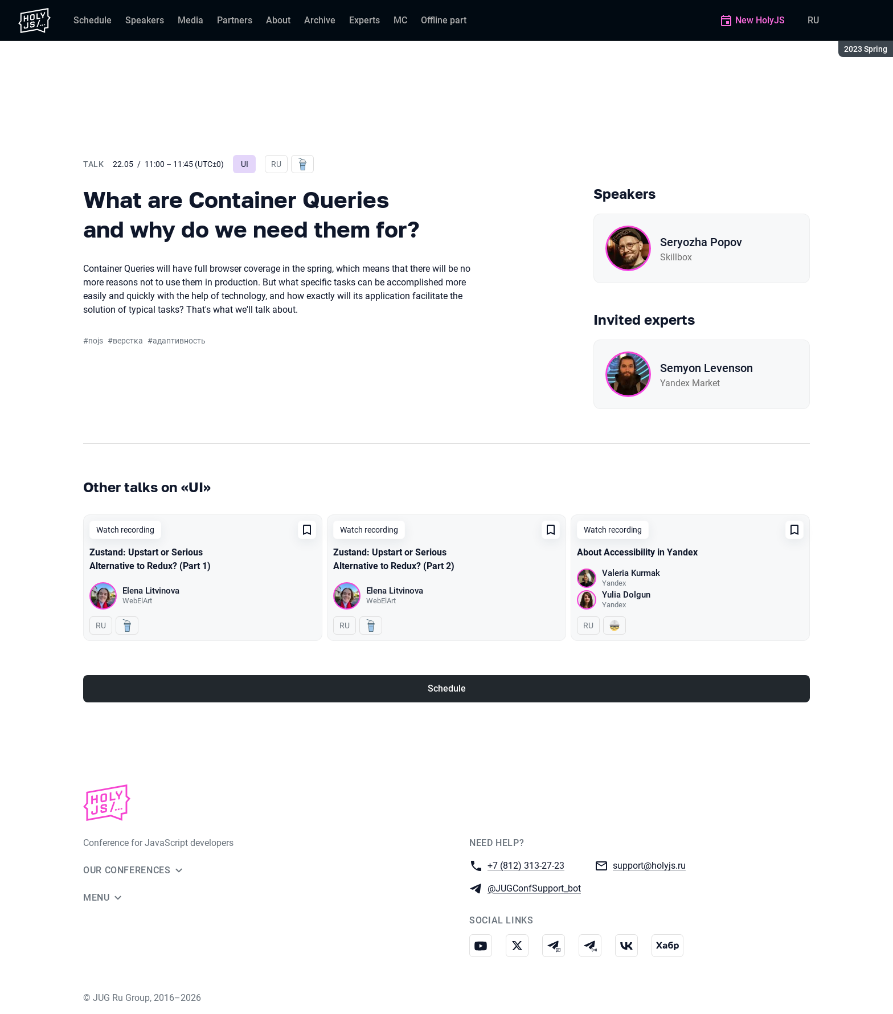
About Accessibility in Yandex (637, 552)
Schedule (447, 688)
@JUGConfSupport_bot (534, 888)
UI (244, 164)
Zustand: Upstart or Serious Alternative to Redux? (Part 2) (393, 559)
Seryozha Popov (701, 242)
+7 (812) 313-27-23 (526, 865)
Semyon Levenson (706, 368)
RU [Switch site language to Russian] (813, 20)
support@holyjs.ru (649, 865)
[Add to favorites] (307, 530)
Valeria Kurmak (631, 573)
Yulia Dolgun (626, 594)
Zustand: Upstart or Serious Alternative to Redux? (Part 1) (150, 559)
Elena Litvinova (150, 590)
